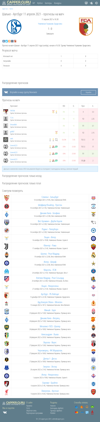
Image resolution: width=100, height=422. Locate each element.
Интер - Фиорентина (50, 374)
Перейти (88, 92)
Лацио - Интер (50, 237)
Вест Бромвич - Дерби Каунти (50, 221)
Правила (29, 405)
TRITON (12, 110)
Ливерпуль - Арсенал (50, 390)
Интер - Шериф (50, 261)
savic (11, 138)
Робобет (52, 413)
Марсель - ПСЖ (50, 269)
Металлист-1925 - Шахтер (50, 326)
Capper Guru (5, 9)
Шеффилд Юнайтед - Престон (50, 205)
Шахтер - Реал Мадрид (50, 253)
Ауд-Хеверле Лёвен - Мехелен (50, 302)
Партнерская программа (34, 413)
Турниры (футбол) (56, 410)
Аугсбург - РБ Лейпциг (50, 294)
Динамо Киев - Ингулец (50, 318)
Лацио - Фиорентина (50, 286)
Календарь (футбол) (56, 408)
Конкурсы (57, 3)
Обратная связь (31, 410)
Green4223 (13, 145)
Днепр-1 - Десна (50, 358)
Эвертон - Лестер (50, 366)
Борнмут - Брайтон (50, 382)
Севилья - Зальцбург (50, 197)
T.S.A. (12, 117)
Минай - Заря (50, 310)
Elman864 (13, 124)
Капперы (48, 3)
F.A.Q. (28, 408)
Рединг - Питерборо (50, 229)
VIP (34, 3)
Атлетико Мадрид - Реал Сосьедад (50, 277)
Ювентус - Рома (50, 245)
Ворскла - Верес (50, 342)
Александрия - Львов (50, 334)
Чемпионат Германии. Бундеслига (50, 23)
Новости (53, 405)
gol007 (12, 131)
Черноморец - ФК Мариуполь (50, 350)
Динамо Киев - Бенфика (50, 213)
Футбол (40, 3)
